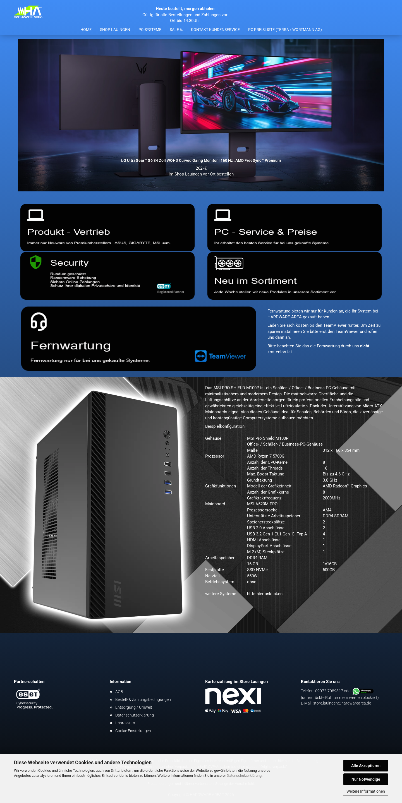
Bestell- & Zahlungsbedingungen (143, 699)
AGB (119, 691)
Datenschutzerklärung (244, 775)
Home (86, 29)
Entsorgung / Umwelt (133, 707)
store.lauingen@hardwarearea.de (342, 703)
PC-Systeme (149, 29)
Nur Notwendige (365, 779)
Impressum (125, 723)
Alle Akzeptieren (366, 765)
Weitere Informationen (365, 791)
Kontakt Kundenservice (215, 29)
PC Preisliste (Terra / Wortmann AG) (285, 29)
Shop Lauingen (115, 29)
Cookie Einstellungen (133, 731)
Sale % (176, 29)
